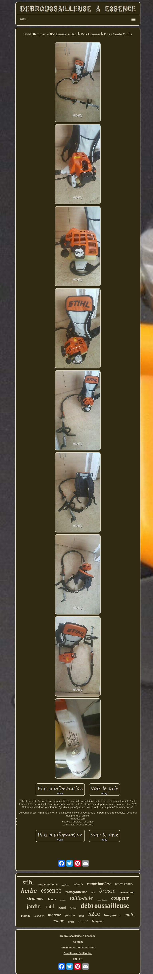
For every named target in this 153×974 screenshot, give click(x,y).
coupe (58, 920)
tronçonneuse (76, 892)
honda (52, 899)
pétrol (73, 907)
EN (75, 959)
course (63, 900)
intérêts (78, 884)
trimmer (39, 915)
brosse (107, 890)
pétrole (70, 915)
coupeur (120, 898)
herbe (29, 891)
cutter (83, 920)
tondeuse (65, 885)
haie (93, 892)
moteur (54, 914)
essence (51, 890)
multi (130, 914)
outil (50, 906)
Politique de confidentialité (77, 947)
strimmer (35, 898)
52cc (94, 913)
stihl (28, 882)
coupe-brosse (102, 900)
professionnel (124, 884)
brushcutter (127, 892)
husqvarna (112, 915)
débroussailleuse (104, 905)
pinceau (25, 915)
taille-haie (81, 898)
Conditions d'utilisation (78, 953)
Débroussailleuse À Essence (77, 935)
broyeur (97, 921)
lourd (62, 907)
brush (71, 921)
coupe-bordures (48, 884)
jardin (34, 906)
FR (80, 959)
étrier (81, 915)
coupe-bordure (99, 883)
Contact (78, 941)
